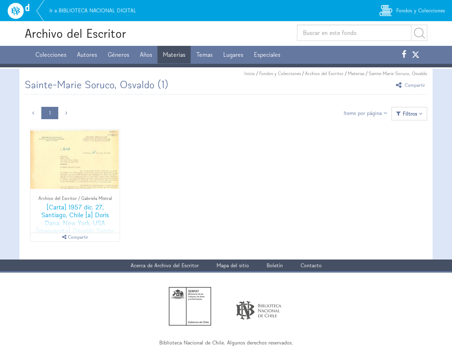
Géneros (118, 55)
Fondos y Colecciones (280, 74)
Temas (204, 55)
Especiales (267, 55)
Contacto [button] (311, 265)
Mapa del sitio (232, 265)
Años (146, 55)
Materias (174, 55)
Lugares (233, 55)
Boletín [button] (275, 265)
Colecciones (50, 55)
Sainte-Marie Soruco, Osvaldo (398, 74)
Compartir (411, 84)
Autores (87, 55)
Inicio (249, 74)
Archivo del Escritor (75, 33)
